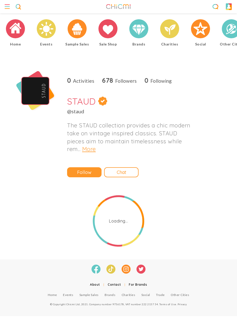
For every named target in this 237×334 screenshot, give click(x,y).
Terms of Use (167, 304)
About (95, 284)
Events (68, 295)
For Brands (138, 284)
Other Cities (180, 295)
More (89, 149)
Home (52, 295)
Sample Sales (89, 295)
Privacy (182, 304)
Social (145, 295)
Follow (84, 172)
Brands (110, 295)
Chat (121, 172)
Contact (114, 284)
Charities (128, 295)
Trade (160, 295)
